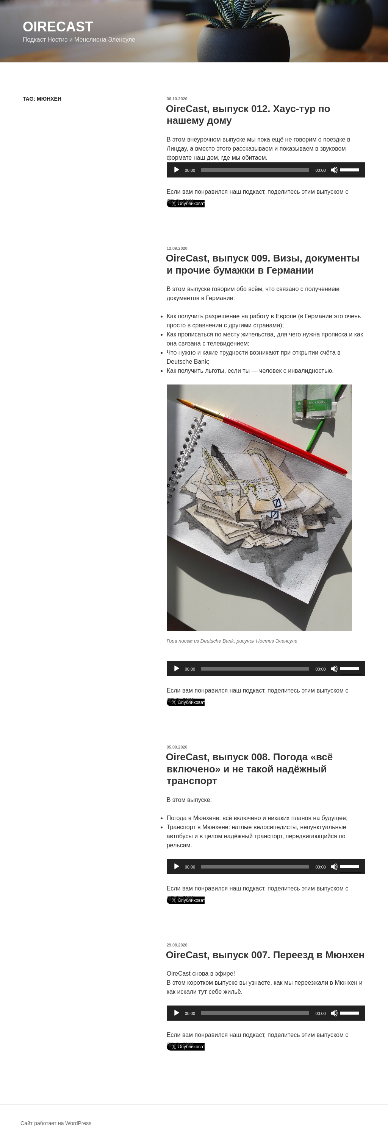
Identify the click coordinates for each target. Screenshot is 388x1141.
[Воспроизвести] (176, 170)
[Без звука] (334, 170)
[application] (266, 169)
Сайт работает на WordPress (55, 1123)
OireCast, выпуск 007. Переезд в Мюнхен (265, 954)
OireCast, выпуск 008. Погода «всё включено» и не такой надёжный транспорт (249, 768)
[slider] (255, 170)
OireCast (58, 26)
